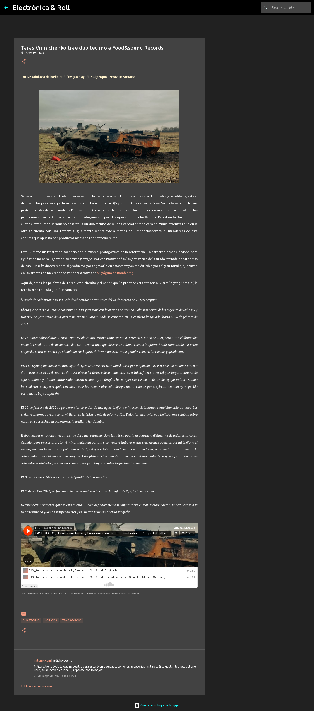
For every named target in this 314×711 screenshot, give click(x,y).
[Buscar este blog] (288, 7)
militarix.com (42, 660)
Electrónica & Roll (41, 7)
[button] (23, 62)
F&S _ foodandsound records (35, 593)
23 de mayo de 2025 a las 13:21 (55, 676)
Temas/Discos (72, 620)
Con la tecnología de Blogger (157, 705)
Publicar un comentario (36, 686)
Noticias (51, 620)
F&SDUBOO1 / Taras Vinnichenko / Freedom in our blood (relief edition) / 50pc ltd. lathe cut (95, 593)
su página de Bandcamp (115, 273)
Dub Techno (31, 620)
